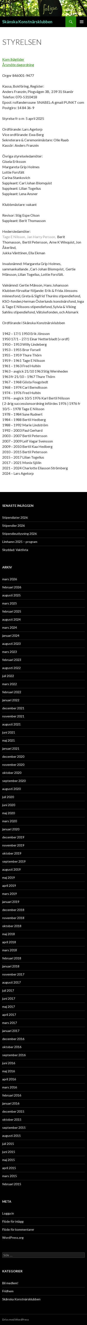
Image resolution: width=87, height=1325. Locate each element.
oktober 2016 (11, 1047)
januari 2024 (10, 635)
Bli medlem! (10, 1283)
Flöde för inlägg (13, 1221)
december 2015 (13, 1111)
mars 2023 (9, 652)
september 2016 (14, 1055)
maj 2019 (8, 877)
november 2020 (13, 764)
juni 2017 (8, 998)
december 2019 (13, 837)
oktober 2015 (11, 1119)
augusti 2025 (11, 595)
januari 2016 (10, 1103)
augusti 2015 (11, 1135)
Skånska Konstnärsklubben (27, 21)
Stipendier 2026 (13, 525)
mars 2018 (9, 950)
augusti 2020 (11, 789)
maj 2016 (8, 1071)
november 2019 (13, 845)
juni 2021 (8, 732)
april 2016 (9, 1079)
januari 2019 (10, 902)
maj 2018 (8, 934)
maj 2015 (8, 1160)
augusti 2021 (11, 724)
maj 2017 (8, 1006)
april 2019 (9, 885)
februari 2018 (11, 958)
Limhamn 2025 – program (19, 542)
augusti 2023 (11, 643)
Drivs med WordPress (15, 1319)
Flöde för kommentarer (18, 1229)
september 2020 (14, 781)
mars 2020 (9, 821)
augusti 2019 (11, 869)
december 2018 (13, 910)
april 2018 (9, 942)
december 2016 (13, 1039)
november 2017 (13, 974)
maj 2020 (8, 813)
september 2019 (14, 861)
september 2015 (14, 1127)
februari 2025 (11, 611)
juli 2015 (8, 1144)
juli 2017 (8, 990)
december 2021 (13, 708)
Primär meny (81, 21)
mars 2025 (9, 603)
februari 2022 (11, 692)
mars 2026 (9, 579)
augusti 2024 (11, 619)
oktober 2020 (11, 773)
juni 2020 (8, 805)
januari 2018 (10, 966)
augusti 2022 (11, 668)
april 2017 (9, 1014)
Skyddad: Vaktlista (15, 550)
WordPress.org (13, 1237)
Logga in (8, 1213)
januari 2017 (10, 1031)
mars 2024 (9, 627)
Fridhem (7, 1291)
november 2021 (13, 716)
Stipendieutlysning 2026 (19, 533)
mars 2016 (9, 1087)
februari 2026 (11, 587)
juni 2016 (8, 1063)
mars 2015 (9, 1176)
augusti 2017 (11, 982)
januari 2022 (10, 700)
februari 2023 (11, 660)
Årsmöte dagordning (18, 65)
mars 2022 (9, 684)
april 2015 (9, 1168)
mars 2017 (9, 1023)
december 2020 (13, 756)
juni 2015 (8, 1152)
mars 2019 (9, 894)
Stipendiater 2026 (15, 517)
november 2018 (13, 918)
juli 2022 (8, 676)
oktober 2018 (11, 926)
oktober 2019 (11, 853)
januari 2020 (10, 829)
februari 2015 (11, 1184)
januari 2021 (10, 748)
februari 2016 (11, 1095)
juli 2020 (8, 797)
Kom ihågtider (13, 59)
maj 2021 (8, 740)
